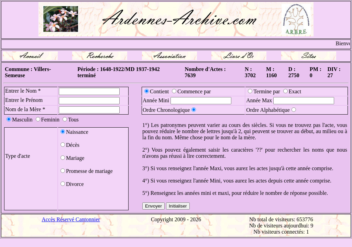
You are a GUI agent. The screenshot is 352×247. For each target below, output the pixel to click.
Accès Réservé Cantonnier (71, 219)
